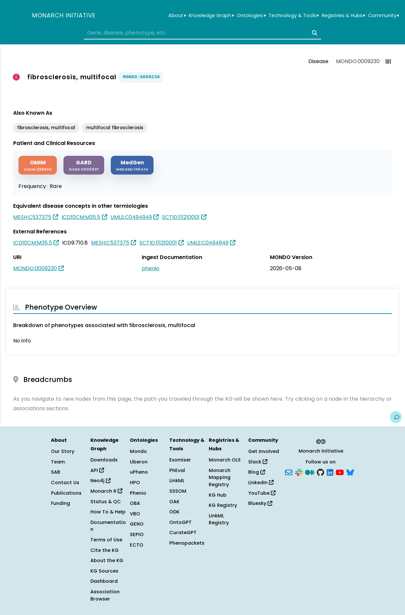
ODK (174, 512)
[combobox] (202, 32)
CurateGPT (183, 532)
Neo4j (100, 480)
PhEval (177, 470)
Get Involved (263, 451)
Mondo (138, 451)
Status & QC (105, 501)
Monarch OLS (225, 460)
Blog (256, 472)
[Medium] (309, 471)
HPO (135, 482)
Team (58, 462)
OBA (135, 503)
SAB (55, 472)
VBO (135, 513)
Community (383, 15)
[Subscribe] (288, 471)
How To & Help (108, 512)
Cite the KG (104, 550)
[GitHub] (320, 471)
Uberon (139, 462)
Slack (257, 462)
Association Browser (105, 595)
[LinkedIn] (330, 471)
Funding (60, 503)
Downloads (104, 460)
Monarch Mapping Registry (219, 477)
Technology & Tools (294, 15)
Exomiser (180, 460)
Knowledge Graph (211, 15)
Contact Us (65, 482)
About (177, 15)
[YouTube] (340, 471)
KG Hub (217, 495)
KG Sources (104, 571)
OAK (174, 501)
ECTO (136, 545)
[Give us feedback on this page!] (396, 417)
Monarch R (106, 491)
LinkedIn (261, 482)
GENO (137, 524)
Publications (66, 493)
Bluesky (260, 503)
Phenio (138, 493)
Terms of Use (106, 539)
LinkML (176, 480)
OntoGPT (180, 522)
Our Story (62, 451)
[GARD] (83, 165)
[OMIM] (37, 165)
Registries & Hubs (343, 15)
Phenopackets (186, 543)
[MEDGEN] (132, 165)
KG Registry (223, 505)
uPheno (139, 472)
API (97, 470)
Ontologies (251, 15)
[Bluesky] (350, 471)
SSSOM (177, 491)
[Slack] (298, 471)
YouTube (261, 493)
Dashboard (104, 581)
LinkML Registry (219, 519)
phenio (150, 268)
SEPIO (137, 534)
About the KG (106, 560)
